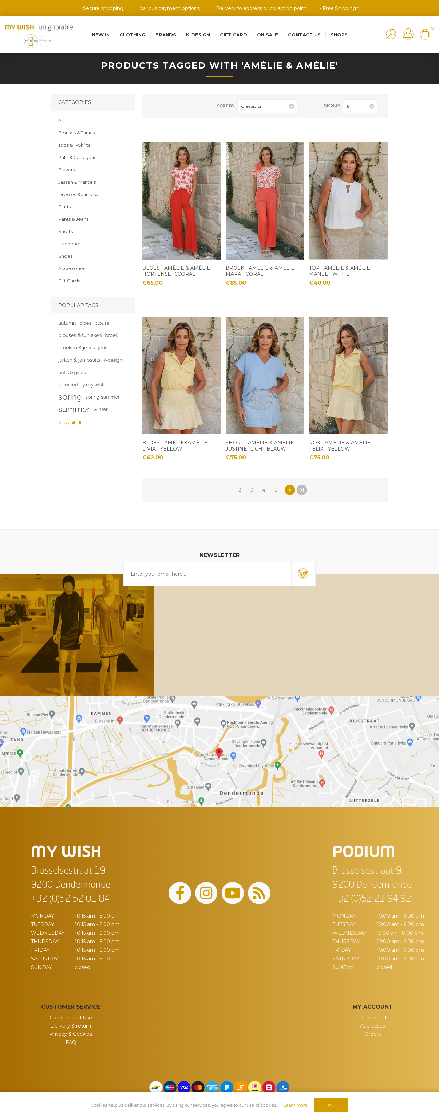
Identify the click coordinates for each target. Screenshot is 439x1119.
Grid (156, 106)
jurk (102, 348)
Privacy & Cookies (70, 1034)
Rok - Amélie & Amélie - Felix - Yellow (341, 446)
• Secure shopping (101, 8)
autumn (67, 323)
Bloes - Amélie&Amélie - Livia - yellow (176, 446)
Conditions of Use (71, 1018)
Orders (373, 1034)
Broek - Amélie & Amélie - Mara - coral (262, 271)
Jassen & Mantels (77, 182)
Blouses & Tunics (76, 132)
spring (70, 397)
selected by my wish (81, 385)
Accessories (71, 268)
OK (331, 1105)
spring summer (102, 397)
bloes (85, 323)
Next (290, 490)
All (60, 120)
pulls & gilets (72, 372)
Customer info (372, 1018)
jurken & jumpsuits (79, 360)
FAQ (71, 1042)
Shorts (65, 231)
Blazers (66, 169)
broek (111, 335)
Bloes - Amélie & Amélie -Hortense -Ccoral (177, 271)
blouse (102, 323)
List (167, 106)
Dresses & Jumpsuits (80, 194)
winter (100, 409)
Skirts (64, 206)
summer (74, 409)
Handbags (69, 243)
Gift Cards (69, 280)
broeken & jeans (76, 348)
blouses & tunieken (80, 335)
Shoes (65, 256)
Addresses (372, 1026)
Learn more (295, 1105)
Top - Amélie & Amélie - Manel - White (341, 271)
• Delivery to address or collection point (259, 8)
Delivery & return (70, 1026)
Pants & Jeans (73, 219)
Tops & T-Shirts (74, 145)
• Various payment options (168, 8)
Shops (339, 34)
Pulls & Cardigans (77, 157)
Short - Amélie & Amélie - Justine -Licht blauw (261, 446)
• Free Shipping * (339, 8)
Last (302, 490)
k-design (113, 360)
